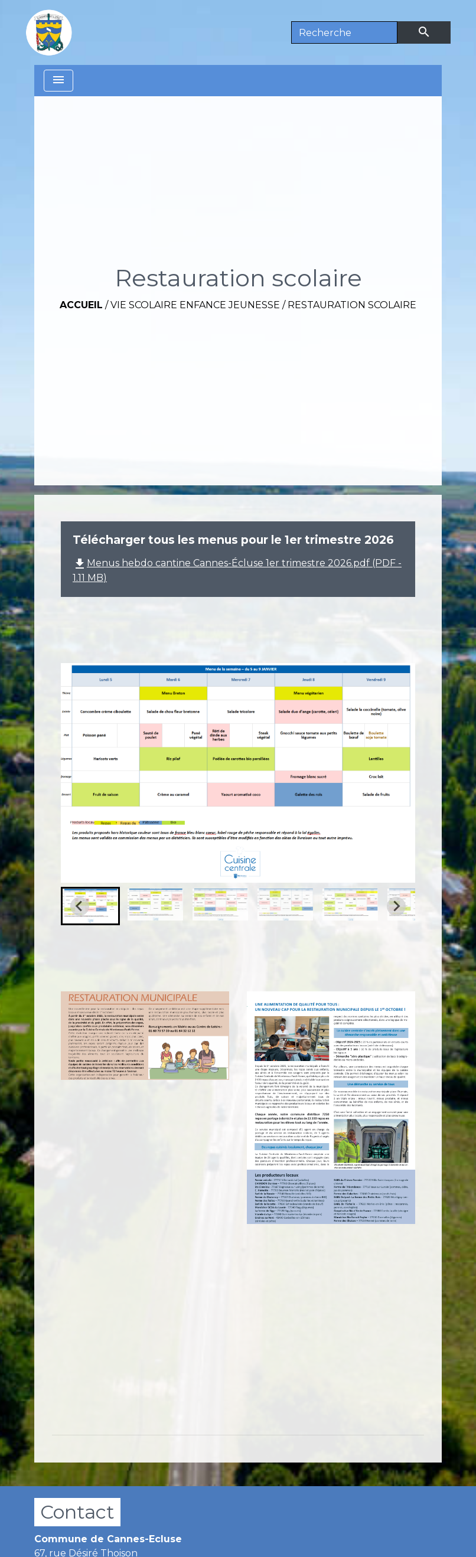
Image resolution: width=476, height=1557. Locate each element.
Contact (77, 1511)
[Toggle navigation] (58, 81)
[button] (90, 906)
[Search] (344, 32)
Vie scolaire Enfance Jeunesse (195, 305)
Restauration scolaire (352, 305)
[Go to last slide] (79, 906)
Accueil (81, 305)
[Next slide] (396, 906)
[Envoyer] (424, 32)
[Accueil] (49, 32)
